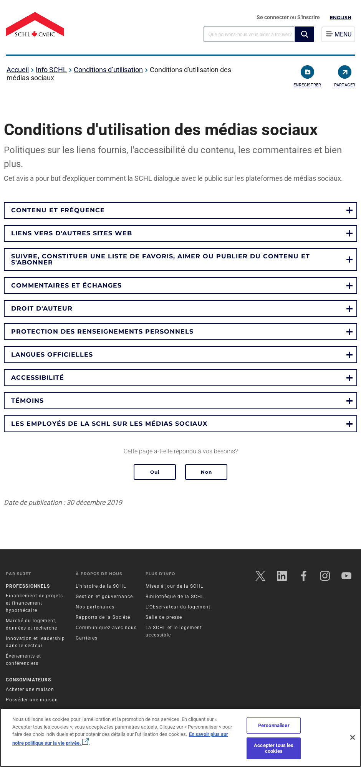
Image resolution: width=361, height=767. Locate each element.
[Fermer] (352, 737)
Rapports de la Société (103, 617)
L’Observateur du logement (178, 607)
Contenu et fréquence (58, 210)
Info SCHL (51, 70)
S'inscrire (308, 17)
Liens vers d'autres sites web (71, 233)
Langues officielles (52, 354)
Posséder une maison (32, 700)
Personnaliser (274, 725)
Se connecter (273, 17)
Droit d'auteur (42, 308)
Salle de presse (164, 617)
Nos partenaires (95, 607)
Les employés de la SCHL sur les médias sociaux (109, 423)
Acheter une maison (30, 689)
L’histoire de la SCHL (101, 586)
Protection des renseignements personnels (102, 331)
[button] (304, 34)
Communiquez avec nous (106, 627)
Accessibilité (37, 377)
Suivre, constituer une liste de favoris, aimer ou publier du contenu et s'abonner (160, 259)
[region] (180, 737)
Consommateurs (28, 680)
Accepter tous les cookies (273, 748)
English (340, 17)
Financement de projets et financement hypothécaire (34, 603)
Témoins (27, 400)
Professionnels (28, 586)
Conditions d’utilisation (108, 70)
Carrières (87, 638)
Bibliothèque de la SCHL (175, 596)
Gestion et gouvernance (104, 596)
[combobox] (249, 34)
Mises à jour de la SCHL (174, 586)
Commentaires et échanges (66, 285)
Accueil (18, 70)
